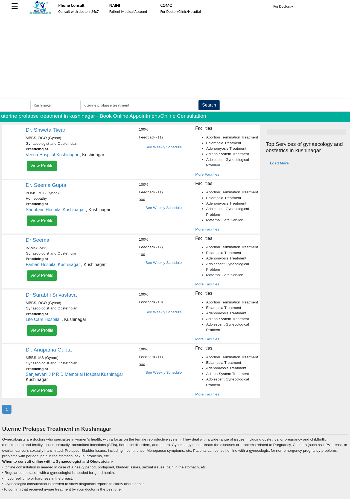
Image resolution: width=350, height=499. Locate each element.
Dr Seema (37, 240)
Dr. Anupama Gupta (49, 350)
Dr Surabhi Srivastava (51, 295)
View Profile (41, 165)
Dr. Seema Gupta (46, 185)
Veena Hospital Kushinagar (52, 154)
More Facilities (207, 174)
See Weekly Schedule (163, 147)
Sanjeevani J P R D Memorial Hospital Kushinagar (74, 374)
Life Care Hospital (43, 319)
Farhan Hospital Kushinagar (53, 264)
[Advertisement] (175, 57)
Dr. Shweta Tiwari (46, 130)
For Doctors (283, 6)
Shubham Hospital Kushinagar (55, 209)
